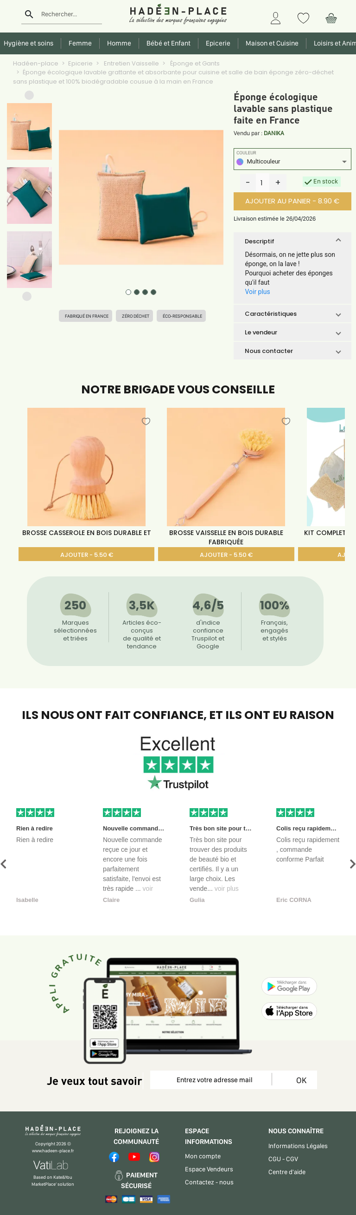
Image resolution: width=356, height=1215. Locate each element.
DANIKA (274, 133)
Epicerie (80, 63)
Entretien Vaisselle (130, 63)
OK (299, 1080)
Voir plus (257, 291)
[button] (29, 97)
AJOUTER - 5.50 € (86, 554)
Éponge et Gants (194, 63)
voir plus (227, 888)
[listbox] (292, 162)
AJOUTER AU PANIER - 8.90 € (292, 201)
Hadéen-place (35, 63)
